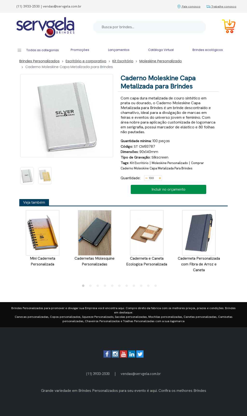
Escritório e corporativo (86, 61)
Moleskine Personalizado (160, 61)
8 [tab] (135, 286)
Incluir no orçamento (168, 189)
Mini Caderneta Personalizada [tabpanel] (42, 238)
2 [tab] (91, 286)
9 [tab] (142, 286)
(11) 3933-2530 (98, 373)
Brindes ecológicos (207, 50)
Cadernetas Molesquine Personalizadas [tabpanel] (95, 238)
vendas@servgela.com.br (141, 373)
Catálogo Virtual (161, 50)
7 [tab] (127, 286)
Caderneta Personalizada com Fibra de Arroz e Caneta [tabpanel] (199, 241)
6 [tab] (120, 286)
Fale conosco (188, 6)
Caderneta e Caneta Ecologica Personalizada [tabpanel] (146, 238)
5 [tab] (113, 286)
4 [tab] (106, 286)
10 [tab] (149, 286)
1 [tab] (84, 286)
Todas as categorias (38, 50)
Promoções (80, 50)
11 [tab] (156, 286)
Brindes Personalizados (39, 61)
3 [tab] (98, 286)
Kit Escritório (122, 61)
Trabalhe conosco (221, 6)
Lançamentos (119, 50)
